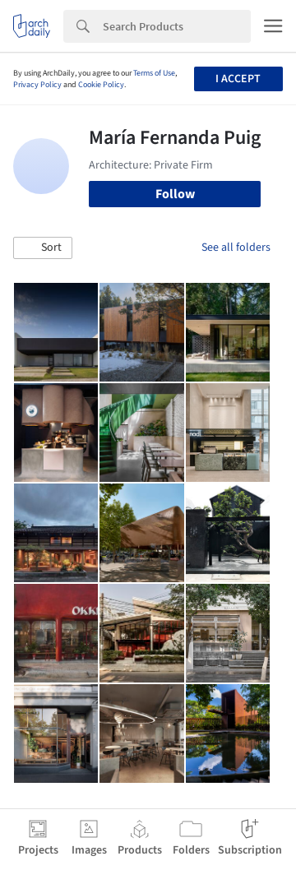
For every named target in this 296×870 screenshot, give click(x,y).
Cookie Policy (101, 84)
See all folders (236, 247)
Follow (175, 194)
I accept (238, 79)
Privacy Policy (37, 84)
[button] (42, 248)
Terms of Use (154, 73)
